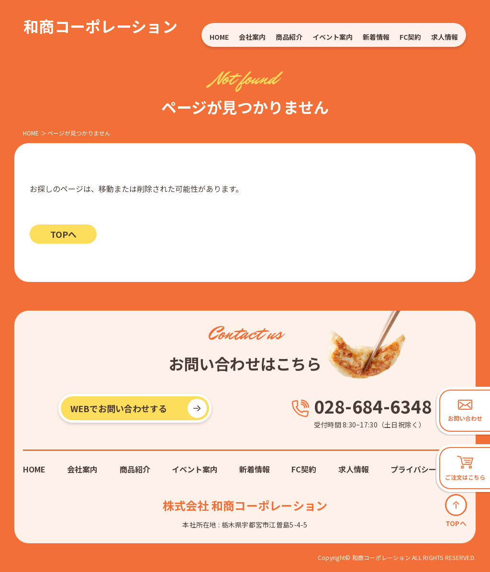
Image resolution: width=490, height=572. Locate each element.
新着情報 (376, 37)
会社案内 (252, 37)
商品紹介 (289, 37)
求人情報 (444, 37)
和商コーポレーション (100, 26)
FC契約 (411, 37)
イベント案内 (332, 37)
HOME (219, 37)
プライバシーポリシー (428, 469)
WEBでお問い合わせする (118, 408)
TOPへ (63, 234)
